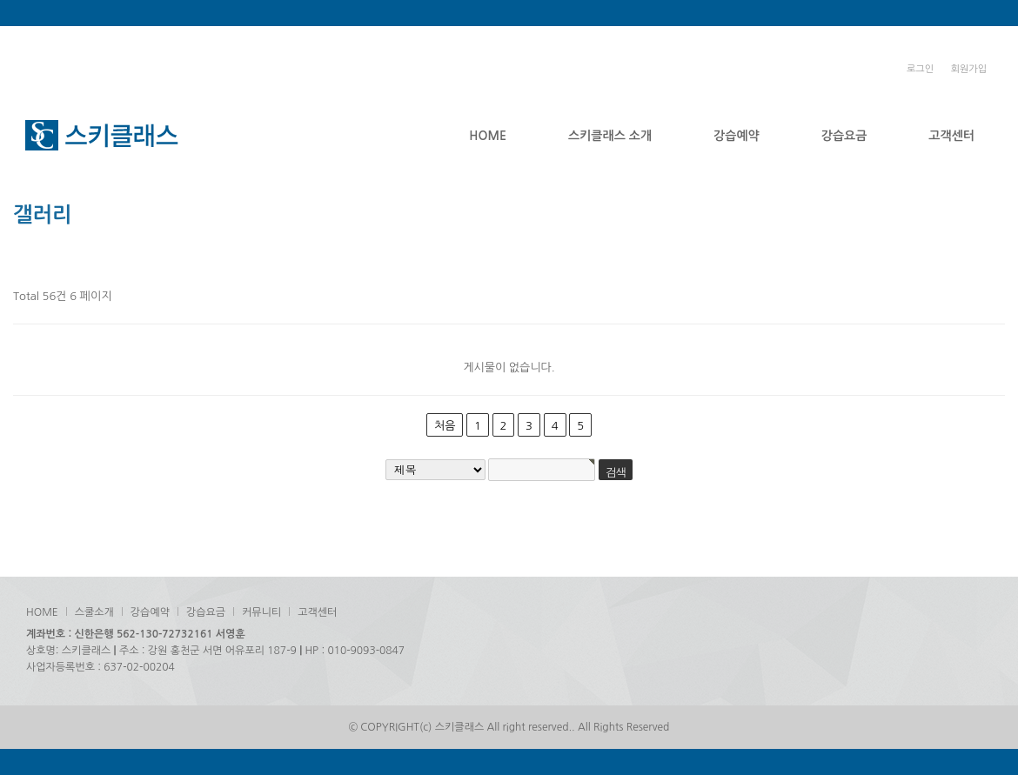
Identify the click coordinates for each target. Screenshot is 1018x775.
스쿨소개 (94, 612)
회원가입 (969, 69)
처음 (444, 425)
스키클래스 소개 (610, 136)
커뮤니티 (261, 612)
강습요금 (844, 136)
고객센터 (951, 136)
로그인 (920, 69)
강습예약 (736, 136)
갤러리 (42, 214)
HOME (487, 136)
